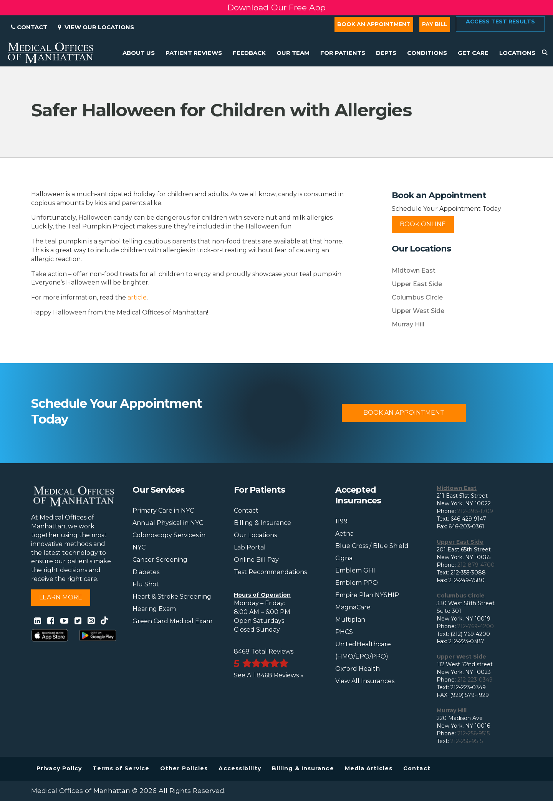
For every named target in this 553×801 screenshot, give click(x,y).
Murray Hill (408, 324)
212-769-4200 (475, 626)
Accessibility (240, 768)
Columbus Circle (417, 297)
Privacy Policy (59, 768)
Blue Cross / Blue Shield (372, 545)
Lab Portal (250, 547)
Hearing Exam (154, 608)
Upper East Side (417, 284)
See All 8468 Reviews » (268, 675)
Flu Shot (145, 584)
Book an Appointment (374, 24)
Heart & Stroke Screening (171, 596)
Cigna (344, 558)
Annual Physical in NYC (167, 522)
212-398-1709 (475, 511)
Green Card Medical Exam (172, 621)
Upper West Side (418, 310)
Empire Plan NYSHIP (367, 595)
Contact (29, 27)
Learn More (60, 597)
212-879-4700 (476, 564)
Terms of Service (121, 768)
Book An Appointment (403, 412)
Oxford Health (357, 668)
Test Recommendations (270, 572)
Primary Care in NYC (163, 510)
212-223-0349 (475, 679)
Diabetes (145, 572)
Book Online (423, 224)
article (137, 297)
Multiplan (350, 619)
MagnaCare (353, 607)
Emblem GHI (355, 570)
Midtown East (413, 270)
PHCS (344, 632)
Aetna (344, 533)
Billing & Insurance (262, 522)
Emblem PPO (356, 582)
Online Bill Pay (256, 559)
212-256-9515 (473, 733)
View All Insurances (364, 681)
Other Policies (184, 768)
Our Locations (255, 535)
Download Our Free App (276, 7)
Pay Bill (434, 24)
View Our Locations (96, 27)
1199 (341, 521)
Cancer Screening (159, 559)
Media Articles (368, 768)
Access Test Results (500, 21)
